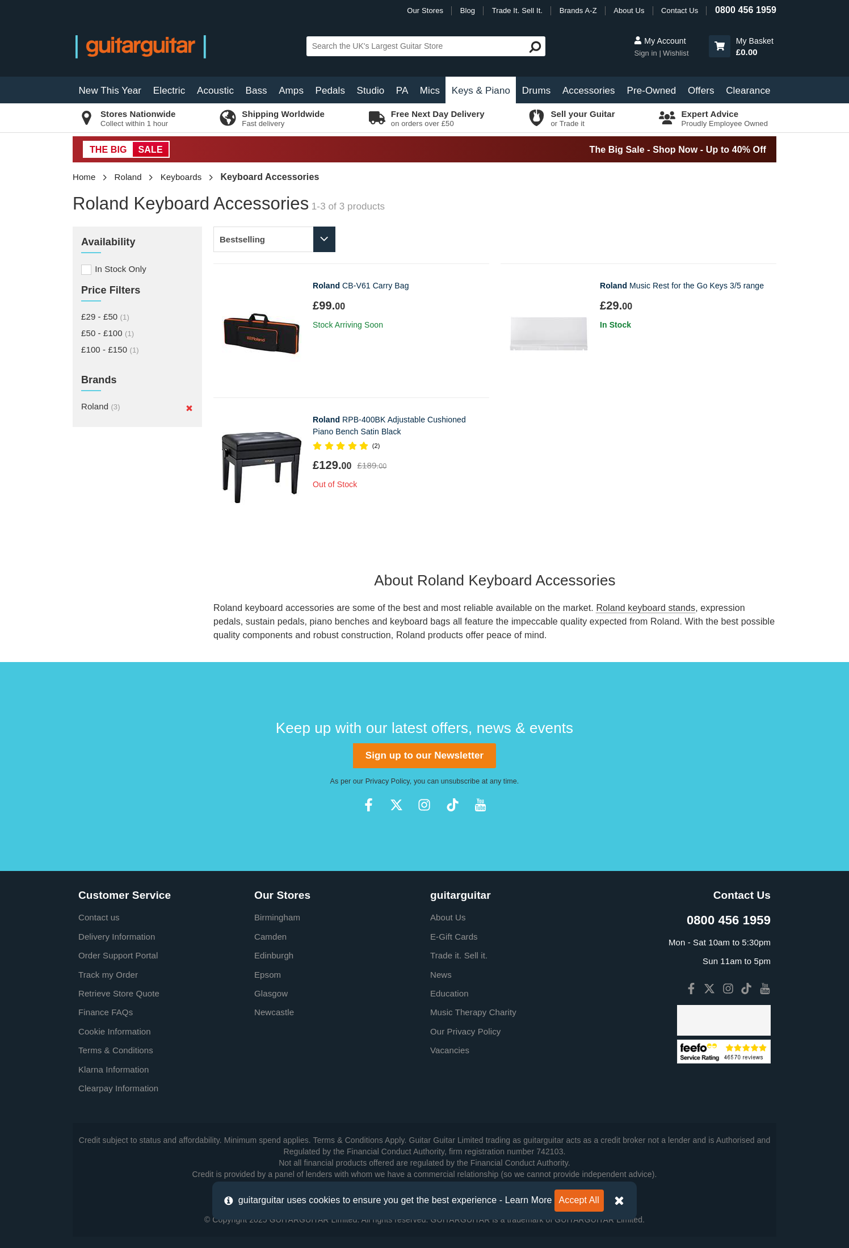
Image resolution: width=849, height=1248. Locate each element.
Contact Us (679, 10)
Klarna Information (113, 1069)
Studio (371, 90)
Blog (467, 10)
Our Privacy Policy (465, 1031)
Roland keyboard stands (645, 608)
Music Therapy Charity (473, 1012)
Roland (128, 177)
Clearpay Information (118, 1088)
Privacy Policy (387, 781)
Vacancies (449, 1050)
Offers (701, 90)
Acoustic (215, 90)
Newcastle (274, 1012)
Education (449, 993)
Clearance (748, 90)
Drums (536, 90)
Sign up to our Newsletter (424, 755)
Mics (430, 90)
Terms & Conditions (115, 1050)
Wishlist (676, 53)
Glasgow (271, 993)
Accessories (588, 90)
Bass (256, 90)
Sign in (646, 53)
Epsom (267, 974)
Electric (169, 90)
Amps (291, 90)
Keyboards (181, 177)
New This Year (109, 90)
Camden (270, 936)
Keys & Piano (481, 90)
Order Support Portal (118, 955)
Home (84, 177)
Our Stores (425, 10)
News (441, 974)
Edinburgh (273, 955)
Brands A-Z (578, 10)
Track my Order (108, 974)
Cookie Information (114, 1031)
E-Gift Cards (454, 936)
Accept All (579, 1200)
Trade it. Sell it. (458, 955)
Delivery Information (116, 936)
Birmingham (277, 917)
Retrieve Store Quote (118, 993)
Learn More (528, 1200)
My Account (660, 40)
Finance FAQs (105, 1012)
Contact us (99, 917)
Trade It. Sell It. (517, 10)
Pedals (330, 90)
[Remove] (189, 407)
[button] (719, 46)
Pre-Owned (651, 90)
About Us (628, 10)
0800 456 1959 (745, 10)
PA (402, 90)
